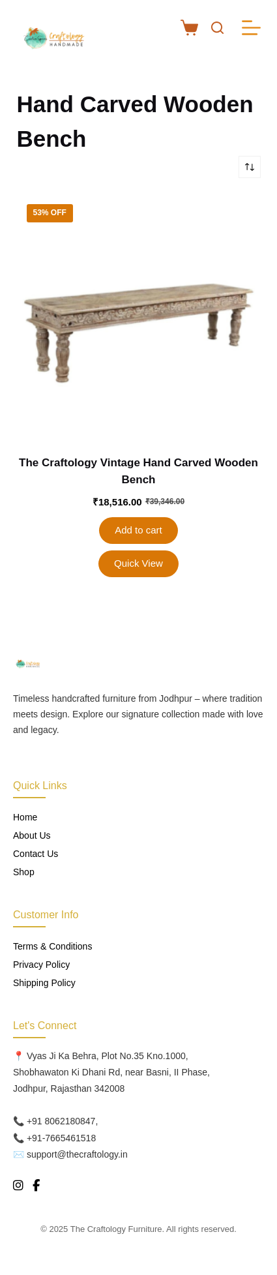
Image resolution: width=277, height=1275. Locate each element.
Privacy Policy (41, 964)
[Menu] (251, 27)
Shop (24, 872)
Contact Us (35, 853)
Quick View (138, 563)
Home (25, 817)
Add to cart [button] (138, 529)
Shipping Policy (44, 983)
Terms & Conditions (52, 946)
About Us (32, 835)
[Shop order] (250, 167)
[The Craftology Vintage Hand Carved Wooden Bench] (139, 316)
